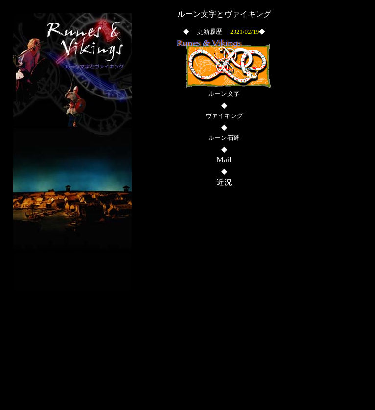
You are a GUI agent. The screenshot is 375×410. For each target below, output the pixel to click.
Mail (223, 160)
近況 (224, 182)
